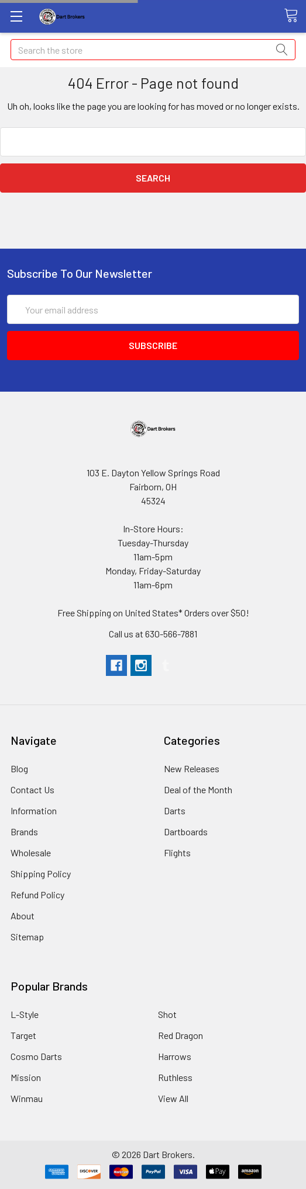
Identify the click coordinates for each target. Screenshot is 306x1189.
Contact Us (32, 789)
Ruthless (175, 1077)
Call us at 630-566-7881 (153, 633)
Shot (167, 1014)
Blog (19, 768)
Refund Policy (37, 894)
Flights (177, 852)
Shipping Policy (41, 873)
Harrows (174, 1056)
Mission (26, 1077)
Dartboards (186, 831)
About (23, 915)
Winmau (27, 1098)
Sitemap (27, 936)
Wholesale (31, 852)
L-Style (25, 1014)
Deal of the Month (198, 789)
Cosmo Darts (36, 1056)
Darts (174, 810)
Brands (24, 831)
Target (23, 1035)
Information (34, 810)
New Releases (191, 768)
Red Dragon (180, 1035)
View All (173, 1098)
